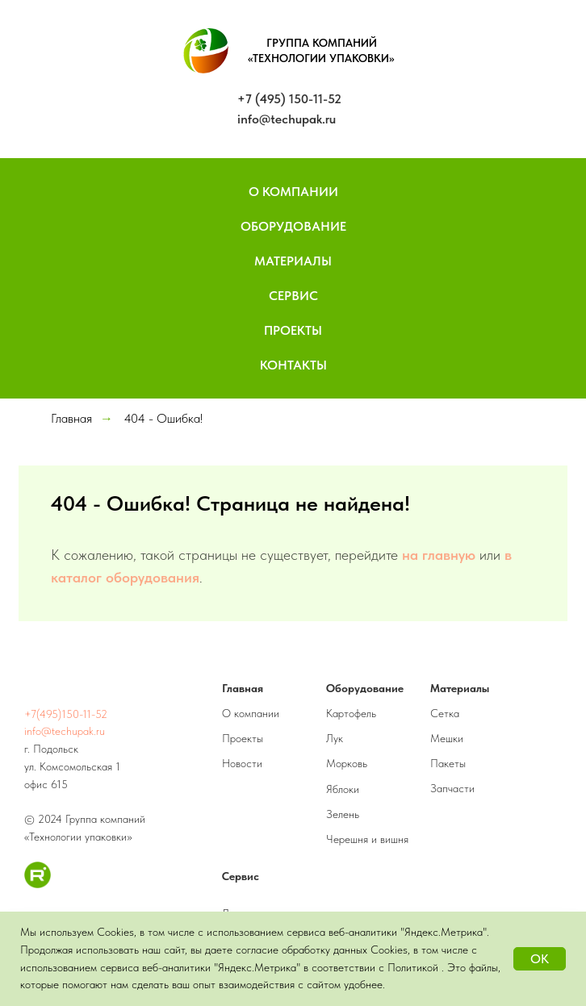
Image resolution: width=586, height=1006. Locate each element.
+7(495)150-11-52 (65, 714)
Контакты (293, 365)
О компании (250, 713)
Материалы (293, 261)
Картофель (351, 713)
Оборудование (293, 226)
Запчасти (452, 788)
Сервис (293, 295)
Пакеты (448, 763)
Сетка (444, 713)
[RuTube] (37, 884)
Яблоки (342, 789)
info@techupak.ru (286, 119)
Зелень (342, 814)
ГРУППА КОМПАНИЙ (321, 42)
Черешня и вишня (367, 839)
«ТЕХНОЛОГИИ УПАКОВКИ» (321, 58)
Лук (334, 738)
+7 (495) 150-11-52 (289, 98)
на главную (438, 554)
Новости (242, 763)
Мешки (446, 738)
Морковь (346, 763)
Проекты (293, 330)
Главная (71, 418)
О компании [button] (293, 191)
